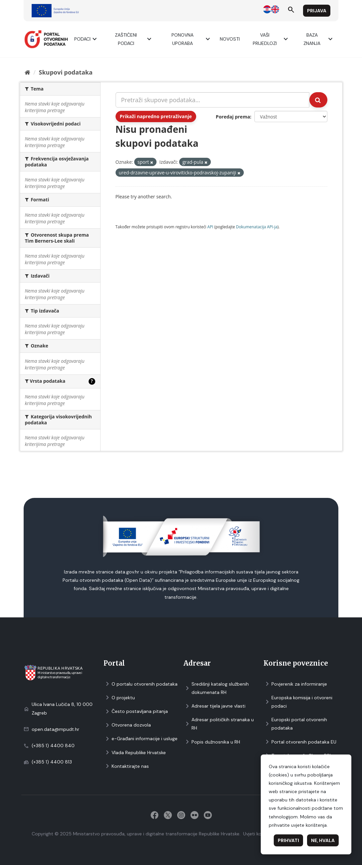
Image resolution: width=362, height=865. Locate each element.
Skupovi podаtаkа (65, 72)
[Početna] (27, 72)
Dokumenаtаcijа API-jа (257, 226)
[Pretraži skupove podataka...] (212, 100)
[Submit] (318, 100)
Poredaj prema (233, 116)
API (210, 226)
